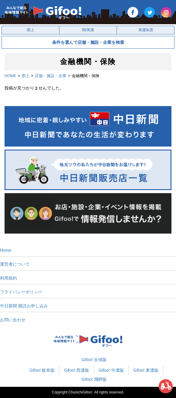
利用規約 (8, 278)
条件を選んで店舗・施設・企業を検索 (88, 42)
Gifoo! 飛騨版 (94, 379)
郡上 (30, 30)
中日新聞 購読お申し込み (24, 305)
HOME (10, 75)
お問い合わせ (12, 319)
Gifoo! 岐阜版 (42, 370)
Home (5, 250)
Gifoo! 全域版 (94, 359)
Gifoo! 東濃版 (145, 370)
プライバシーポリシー (21, 292)
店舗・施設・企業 (50, 75)
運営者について (15, 264)
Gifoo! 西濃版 (76, 370)
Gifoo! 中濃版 (111, 370)
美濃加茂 (145, 30)
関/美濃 (88, 30)
